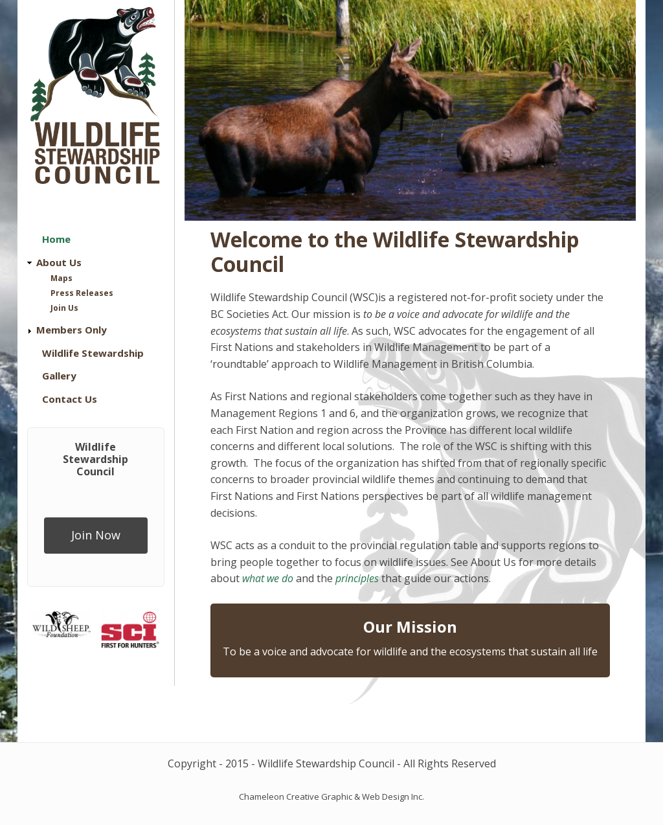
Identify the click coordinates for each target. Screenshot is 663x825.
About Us (59, 262)
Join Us (64, 308)
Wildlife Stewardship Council (95, 459)
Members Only (71, 329)
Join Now (95, 535)
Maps (62, 278)
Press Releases (82, 293)
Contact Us (69, 398)
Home (56, 238)
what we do (267, 578)
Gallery (59, 375)
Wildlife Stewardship (93, 352)
